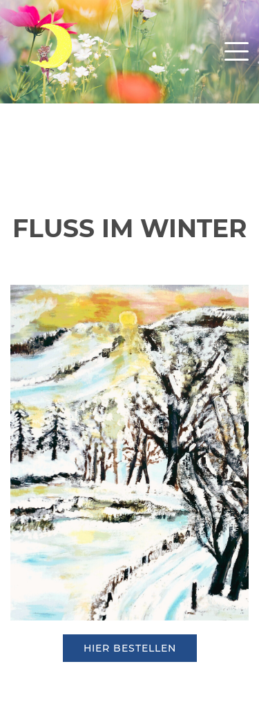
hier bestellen (130, 648)
